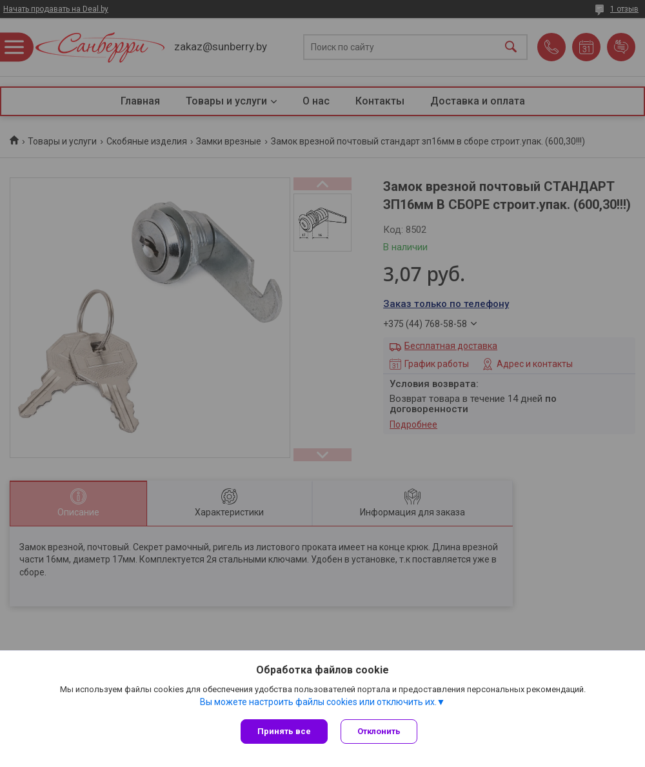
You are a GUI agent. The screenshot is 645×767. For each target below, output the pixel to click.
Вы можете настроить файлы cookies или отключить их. (318, 702)
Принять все (284, 731)
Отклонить (379, 731)
